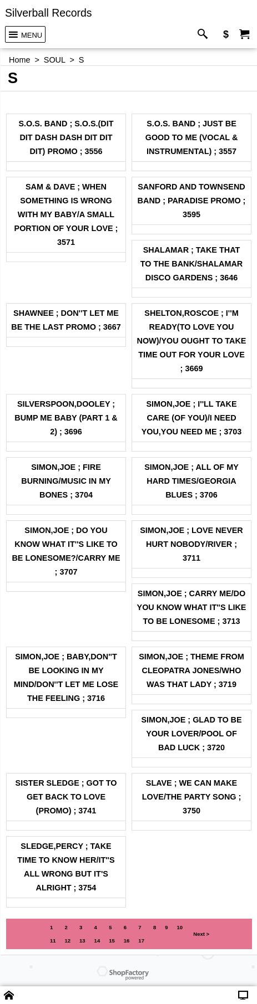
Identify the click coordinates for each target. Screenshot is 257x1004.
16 (127, 941)
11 (53, 941)
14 (97, 941)
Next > (201, 934)
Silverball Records (48, 13)
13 (82, 941)
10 (180, 927)
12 (67, 941)
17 (141, 941)
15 (112, 941)
